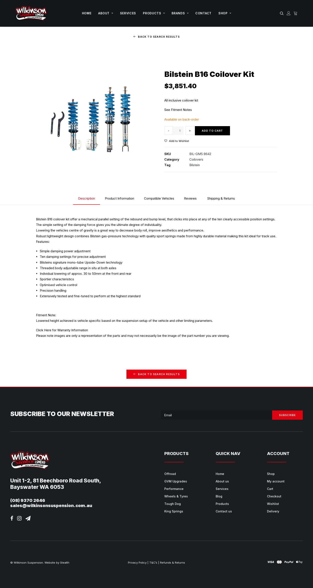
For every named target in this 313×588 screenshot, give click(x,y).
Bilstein (194, 165)
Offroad (170, 474)
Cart (270, 489)
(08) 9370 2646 (27, 500)
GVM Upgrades (175, 481)
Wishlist (273, 504)
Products (154, 13)
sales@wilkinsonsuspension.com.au (51, 505)
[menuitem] (87, 13)
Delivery (273, 511)
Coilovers (196, 159)
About (105, 13)
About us (222, 481)
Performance (174, 489)
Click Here (43, 330)
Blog (219, 496)
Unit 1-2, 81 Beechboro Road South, (55, 480)
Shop (224, 13)
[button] (282, 13)
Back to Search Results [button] (156, 36)
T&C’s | (154, 562)
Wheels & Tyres (176, 496)
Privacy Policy (137, 562)
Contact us (224, 511)
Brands (180, 13)
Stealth (64, 562)
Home (87, 13)
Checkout (274, 496)
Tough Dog (172, 504)
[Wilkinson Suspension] (31, 13)
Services (128, 13)
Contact (203, 13)
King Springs (173, 511)
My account (276, 481)
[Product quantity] (178, 130)
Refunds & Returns (172, 562)
